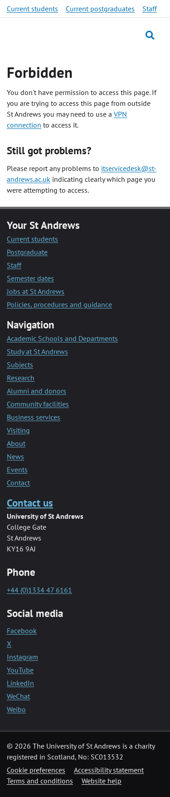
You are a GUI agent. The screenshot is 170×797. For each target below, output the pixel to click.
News (15, 456)
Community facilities (38, 403)
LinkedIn (20, 683)
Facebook (22, 630)
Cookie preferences (36, 769)
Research (20, 377)
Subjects (20, 364)
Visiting (18, 430)
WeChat (18, 696)
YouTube (20, 669)
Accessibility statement (109, 769)
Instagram (22, 656)
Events (17, 469)
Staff (149, 8)
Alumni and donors (36, 390)
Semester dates (30, 278)
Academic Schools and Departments (62, 338)
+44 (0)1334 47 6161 (39, 589)
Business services (33, 417)
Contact (18, 482)
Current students (32, 8)
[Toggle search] (149, 35)
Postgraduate (27, 251)
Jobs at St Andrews (35, 291)
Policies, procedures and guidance (59, 304)
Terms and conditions (40, 780)
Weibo (16, 709)
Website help (101, 780)
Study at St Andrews (37, 351)
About (16, 443)
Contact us (30, 502)
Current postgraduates (100, 8)
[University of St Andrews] (49, 35)
